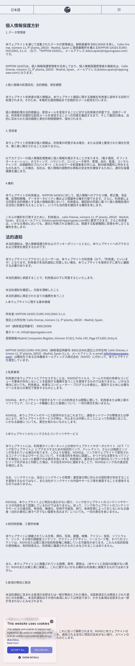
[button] (30, 657)
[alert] (30, 639)
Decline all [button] (41, 650)
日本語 (15, 9)
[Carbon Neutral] (67, 9)
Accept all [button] (18, 650)
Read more (12, 643)
